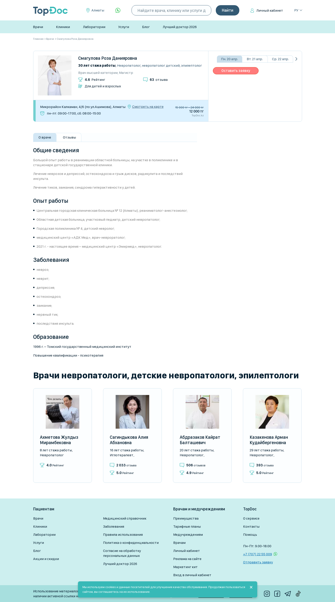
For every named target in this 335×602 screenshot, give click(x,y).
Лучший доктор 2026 (180, 27)
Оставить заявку (235, 70)
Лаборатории (94, 27)
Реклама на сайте (187, 559)
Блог (146, 27)
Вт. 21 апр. (255, 59)
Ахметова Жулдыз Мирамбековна (59, 439)
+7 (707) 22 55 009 (257, 554)
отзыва (159, 79)
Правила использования (123, 534)
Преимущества (186, 518)
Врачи (38, 27)
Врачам (179, 542)
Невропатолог (128, 65)
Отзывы (69, 137)
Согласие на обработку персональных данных (122, 553)
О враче (45, 137)
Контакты (251, 526)
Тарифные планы (187, 526)
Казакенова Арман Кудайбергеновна (269, 439)
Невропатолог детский (161, 65)
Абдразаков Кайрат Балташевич (200, 439)
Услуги (123, 27)
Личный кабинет (269, 10)
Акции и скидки (46, 559)
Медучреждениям (188, 534)
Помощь (250, 534)
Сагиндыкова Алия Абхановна (129, 439)
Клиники (63, 27)
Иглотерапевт (121, 455)
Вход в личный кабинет (192, 575)
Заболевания (113, 526)
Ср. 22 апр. (280, 59)
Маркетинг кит (185, 567)
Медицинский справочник (124, 518)
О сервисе (251, 518)
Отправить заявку (258, 562)
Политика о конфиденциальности (131, 542)
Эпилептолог (191, 65)
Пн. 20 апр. (229, 59)
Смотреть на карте (148, 107)
